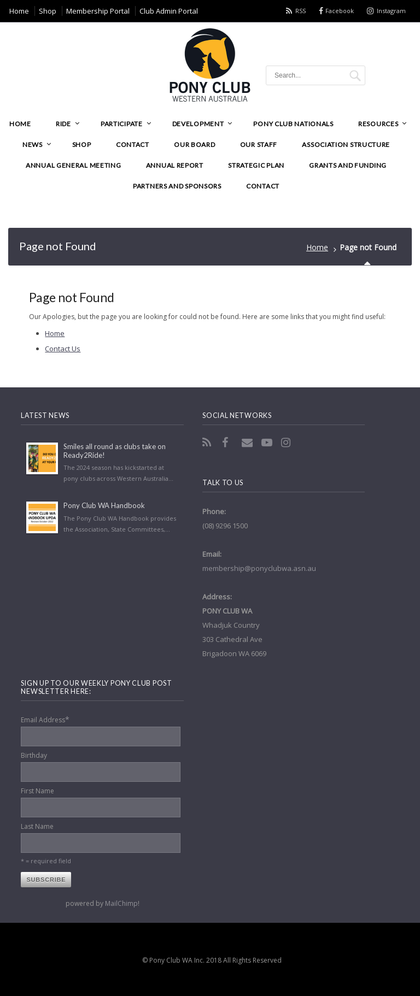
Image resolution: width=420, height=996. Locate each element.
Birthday (34, 755)
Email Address (45, 719)
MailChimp (121, 903)
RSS (300, 11)
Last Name (37, 826)
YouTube (268, 442)
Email (248, 442)
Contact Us (62, 348)
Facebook (339, 11)
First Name (37, 790)
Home (317, 247)
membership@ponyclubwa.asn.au (259, 568)
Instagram (391, 11)
